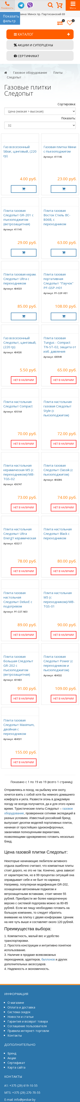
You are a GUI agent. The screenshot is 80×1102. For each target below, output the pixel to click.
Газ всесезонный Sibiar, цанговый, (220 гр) (19, 151)
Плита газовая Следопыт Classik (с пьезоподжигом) (58, 469)
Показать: (68, 118)
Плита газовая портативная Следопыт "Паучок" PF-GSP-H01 (58, 281)
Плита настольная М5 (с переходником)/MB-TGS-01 (59, 599)
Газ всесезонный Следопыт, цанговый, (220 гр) (19, 342)
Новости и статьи (20, 1017)
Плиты (58, 73)
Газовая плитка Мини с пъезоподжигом (60, 149)
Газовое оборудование (30, 73)
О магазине (15, 1003)
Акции (11, 1058)
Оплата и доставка (21, 1007)
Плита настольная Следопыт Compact (18, 404)
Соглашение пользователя (27, 1026)
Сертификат (16, 1063)
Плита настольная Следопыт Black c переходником (58, 533)
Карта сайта (16, 1067)
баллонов (48, 959)
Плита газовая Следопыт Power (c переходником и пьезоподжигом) (58, 663)
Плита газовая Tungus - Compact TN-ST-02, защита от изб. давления (60, 344)
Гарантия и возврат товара (27, 1021)
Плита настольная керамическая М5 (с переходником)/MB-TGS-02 (19, 472)
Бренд (11, 1053)
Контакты (14, 1035)
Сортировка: (67, 104)
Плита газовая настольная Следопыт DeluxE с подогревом (17, 599)
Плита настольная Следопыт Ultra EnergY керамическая (19, 533)
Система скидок (19, 1012)
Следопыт (14, 77)
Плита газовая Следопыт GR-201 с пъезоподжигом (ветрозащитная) (18, 217)
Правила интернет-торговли (28, 1031)
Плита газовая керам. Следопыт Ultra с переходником (19, 278)
